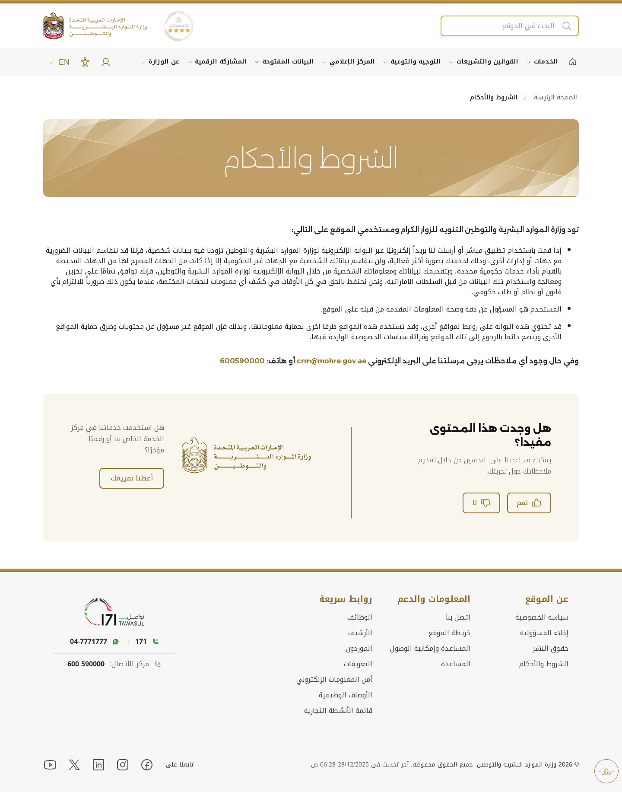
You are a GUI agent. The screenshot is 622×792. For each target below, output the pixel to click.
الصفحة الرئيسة (555, 97)
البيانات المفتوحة (288, 61)
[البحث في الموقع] (501, 26)
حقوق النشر (550, 648)
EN (59, 62)
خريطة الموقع (449, 632)
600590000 (242, 361)
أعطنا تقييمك (132, 478)
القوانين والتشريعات (487, 61)
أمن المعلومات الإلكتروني (334, 679)
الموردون (359, 648)
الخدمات (546, 61)
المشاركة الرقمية (221, 61)
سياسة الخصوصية (541, 617)
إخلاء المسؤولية (544, 632)
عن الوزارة (164, 61)
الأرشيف (360, 632)
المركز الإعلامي (352, 61)
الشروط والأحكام (543, 663)
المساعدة (455, 663)
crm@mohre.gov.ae (331, 361)
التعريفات (358, 663)
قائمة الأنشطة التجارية (338, 710)
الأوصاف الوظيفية (345, 695)
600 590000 (86, 664)
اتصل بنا (458, 617)
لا (481, 502)
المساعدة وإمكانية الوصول (430, 648)
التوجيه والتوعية (415, 61)
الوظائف (359, 617)
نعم (529, 502)
